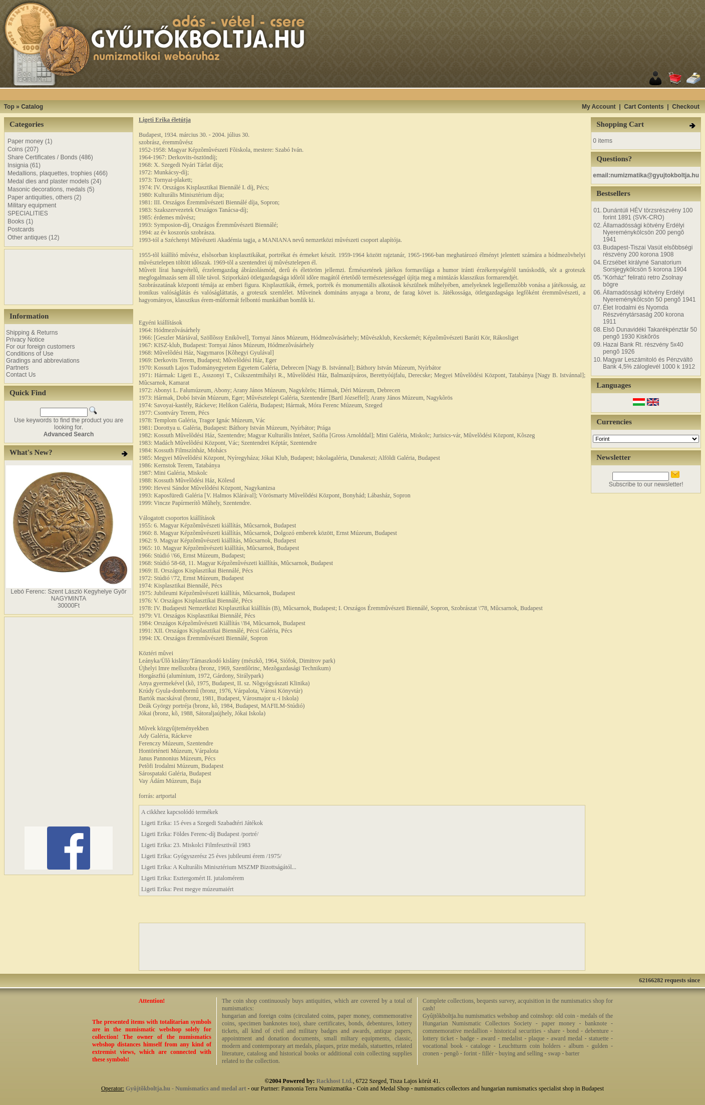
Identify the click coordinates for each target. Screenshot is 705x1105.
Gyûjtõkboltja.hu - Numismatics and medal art (186, 1088)
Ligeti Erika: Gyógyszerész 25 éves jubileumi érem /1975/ (211, 856)
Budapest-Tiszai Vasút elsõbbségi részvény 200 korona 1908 (647, 251)
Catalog (32, 106)
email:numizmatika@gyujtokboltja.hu (646, 175)
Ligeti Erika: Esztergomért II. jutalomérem (192, 878)
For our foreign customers (40, 346)
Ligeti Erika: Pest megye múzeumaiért (187, 889)
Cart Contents (643, 106)
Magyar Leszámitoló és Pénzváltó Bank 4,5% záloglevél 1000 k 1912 (649, 363)
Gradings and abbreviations (43, 360)
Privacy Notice (25, 339)
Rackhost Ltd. (334, 1080)
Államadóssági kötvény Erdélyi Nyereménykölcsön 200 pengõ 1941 (643, 232)
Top (9, 106)
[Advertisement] (365, 94)
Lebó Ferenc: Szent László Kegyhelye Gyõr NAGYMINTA (68, 595)
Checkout (685, 106)
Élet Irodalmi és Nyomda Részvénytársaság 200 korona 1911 (643, 314)
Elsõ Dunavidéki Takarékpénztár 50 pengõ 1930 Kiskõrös (650, 333)
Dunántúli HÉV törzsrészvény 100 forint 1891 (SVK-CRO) (647, 214)
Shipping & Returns (32, 332)
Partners (17, 367)
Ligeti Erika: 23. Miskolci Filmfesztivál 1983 (195, 845)
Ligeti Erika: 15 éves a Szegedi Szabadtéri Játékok (202, 822)
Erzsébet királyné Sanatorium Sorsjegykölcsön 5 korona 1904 (644, 266)
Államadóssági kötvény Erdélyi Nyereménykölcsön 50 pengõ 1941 (649, 296)
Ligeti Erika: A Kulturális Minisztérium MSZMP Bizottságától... (218, 867)
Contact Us (21, 374)
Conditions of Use (30, 353)
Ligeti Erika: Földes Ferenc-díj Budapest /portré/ (199, 834)
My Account (599, 106)
